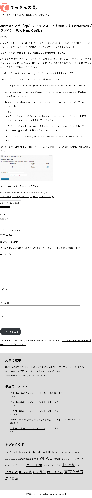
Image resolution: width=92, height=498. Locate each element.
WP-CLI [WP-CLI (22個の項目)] (46, 458)
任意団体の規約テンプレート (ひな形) (28, 393)
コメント (5, 254)
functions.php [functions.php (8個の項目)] (35, 452)
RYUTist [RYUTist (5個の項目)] (81, 452)
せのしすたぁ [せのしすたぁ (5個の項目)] (9, 465)
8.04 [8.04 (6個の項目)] (6, 452)
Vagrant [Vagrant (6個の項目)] (14, 459)
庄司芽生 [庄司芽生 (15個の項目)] (39, 471)
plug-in (9, 234)
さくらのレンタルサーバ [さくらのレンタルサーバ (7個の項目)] (72, 458)
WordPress (17, 230)
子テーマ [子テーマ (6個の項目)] (79, 465)
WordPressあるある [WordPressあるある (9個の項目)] (28, 458)
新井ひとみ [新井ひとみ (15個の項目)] (55, 471)
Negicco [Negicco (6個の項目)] (71, 452)
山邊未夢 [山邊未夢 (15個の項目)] (25, 471)
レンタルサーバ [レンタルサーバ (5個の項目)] (48, 465)
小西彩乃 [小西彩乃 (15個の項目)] (11, 471)
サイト (3, 316)
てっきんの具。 (25, 7)
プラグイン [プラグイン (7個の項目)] (20, 465)
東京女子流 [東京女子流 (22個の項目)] (73, 471)
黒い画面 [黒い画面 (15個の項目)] (11, 478)
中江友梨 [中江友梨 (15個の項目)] (68, 464)
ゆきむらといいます (65, 419)
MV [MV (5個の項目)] (66, 452)
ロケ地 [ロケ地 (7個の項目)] (58, 465)
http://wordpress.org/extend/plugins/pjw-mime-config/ (27, 196)
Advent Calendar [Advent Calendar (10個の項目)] (18, 452)
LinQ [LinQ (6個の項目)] (56, 452)
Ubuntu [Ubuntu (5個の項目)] (7, 459)
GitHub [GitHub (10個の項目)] (50, 452)
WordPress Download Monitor (26, 63)
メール (4, 302)
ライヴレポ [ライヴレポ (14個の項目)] (34, 464)
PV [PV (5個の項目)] (76, 452)
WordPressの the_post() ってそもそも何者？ (31, 419)
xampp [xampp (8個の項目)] (57, 458)
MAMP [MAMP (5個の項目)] (61, 452)
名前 (3, 289)
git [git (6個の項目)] (44, 452)
